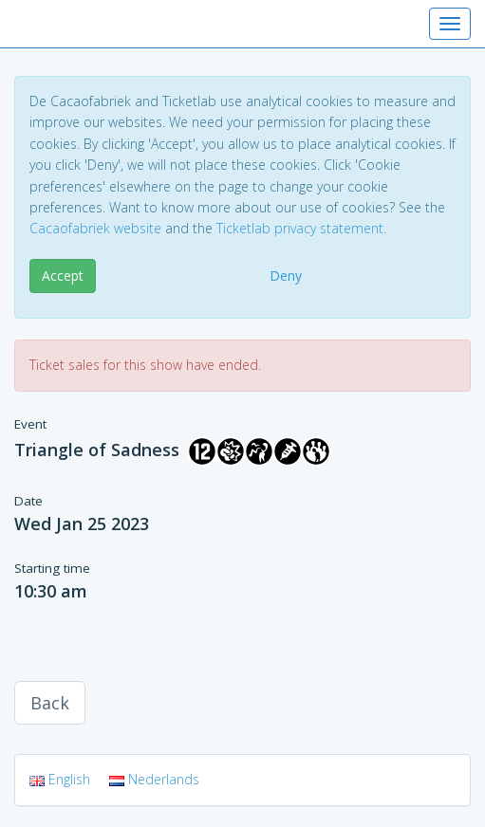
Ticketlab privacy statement (299, 228)
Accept (63, 275)
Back (49, 702)
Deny (286, 275)
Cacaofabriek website (95, 228)
